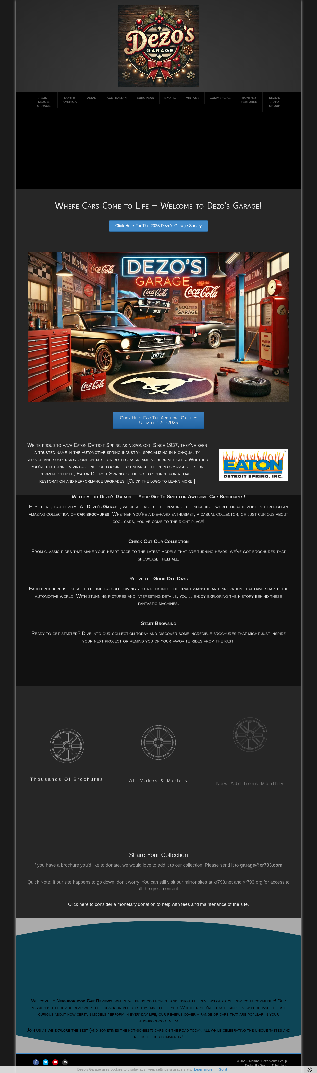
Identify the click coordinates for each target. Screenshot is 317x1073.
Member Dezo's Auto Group (268, 1061)
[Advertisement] (158, 150)
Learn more (203, 1069)
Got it (222, 1069)
